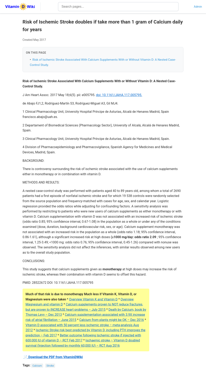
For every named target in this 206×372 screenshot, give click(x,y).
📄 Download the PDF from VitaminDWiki (53, 357)
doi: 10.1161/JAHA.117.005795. (119, 95)
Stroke (50, 365)
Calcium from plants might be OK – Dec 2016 (111, 320)
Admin (198, 6)
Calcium (37, 365)
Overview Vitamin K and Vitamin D (93, 299)
